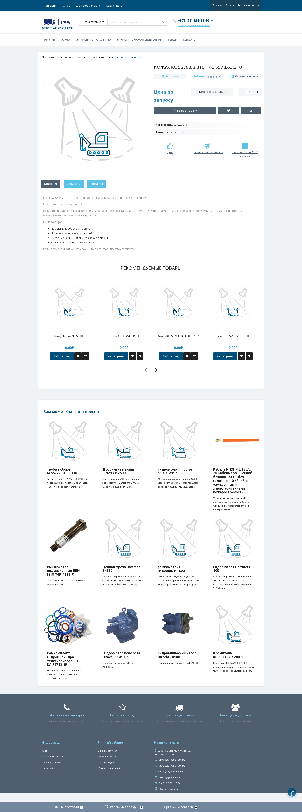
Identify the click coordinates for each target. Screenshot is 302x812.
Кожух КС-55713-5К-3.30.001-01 (178, 336)
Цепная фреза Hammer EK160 (121, 571)
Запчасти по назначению (93, 39)
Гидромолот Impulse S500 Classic (175, 471)
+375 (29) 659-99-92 (170, 769)
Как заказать (96, 5)
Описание (51, 184)
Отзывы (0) (73, 184)
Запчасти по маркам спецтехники (139, 39)
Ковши (172, 39)
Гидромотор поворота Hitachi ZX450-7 (121, 661)
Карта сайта (48, 777)
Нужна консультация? (212, 92)
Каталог (65, 39)
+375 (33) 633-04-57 (170, 781)
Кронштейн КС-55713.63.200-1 (228, 661)
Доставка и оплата (69, 5)
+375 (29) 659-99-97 (170, 775)
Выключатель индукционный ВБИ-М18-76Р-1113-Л (64, 572)
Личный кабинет (107, 760)
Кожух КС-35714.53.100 (124, 336)
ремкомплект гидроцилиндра (171, 571)
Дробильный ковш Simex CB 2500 (118, 471)
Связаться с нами (51, 772)
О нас (47, 5)
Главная (49, 39)
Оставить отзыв (246, 76)
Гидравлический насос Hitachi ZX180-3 (177, 661)
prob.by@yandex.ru (167, 787)
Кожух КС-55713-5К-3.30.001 (233, 336)
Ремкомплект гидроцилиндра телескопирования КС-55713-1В (63, 664)
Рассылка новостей (109, 777)
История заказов (107, 766)
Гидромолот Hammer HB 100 (233, 571)
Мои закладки (106, 772)
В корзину (62, 356)
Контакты (117, 5)
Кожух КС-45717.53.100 (69, 336)
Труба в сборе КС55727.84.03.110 (62, 471)
